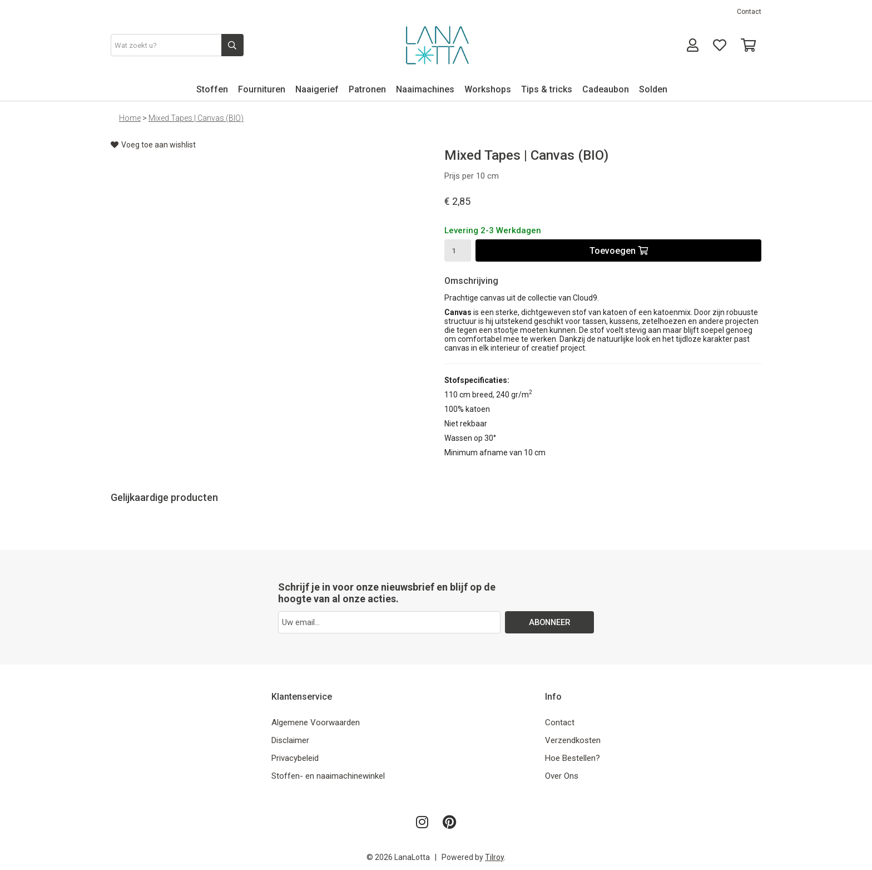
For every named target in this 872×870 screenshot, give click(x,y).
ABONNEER (550, 622)
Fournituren (261, 89)
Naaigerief (317, 89)
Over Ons (561, 776)
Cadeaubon (605, 89)
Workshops (487, 89)
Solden (653, 89)
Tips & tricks (546, 89)
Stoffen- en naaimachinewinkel (328, 776)
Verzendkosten (573, 740)
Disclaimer (290, 740)
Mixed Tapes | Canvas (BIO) (196, 118)
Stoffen (212, 89)
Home (130, 118)
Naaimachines (425, 89)
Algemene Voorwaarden (315, 722)
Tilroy (494, 857)
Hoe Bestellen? (572, 758)
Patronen (367, 89)
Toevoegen (618, 250)
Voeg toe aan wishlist (153, 144)
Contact (749, 12)
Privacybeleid (295, 758)
